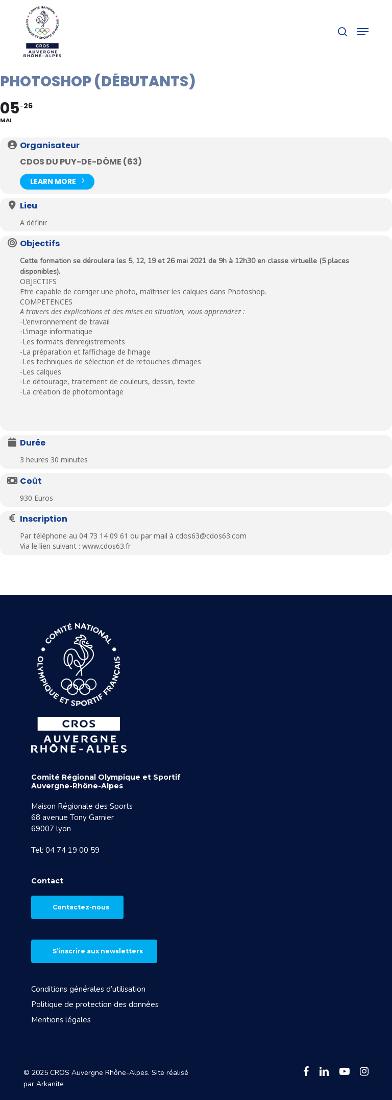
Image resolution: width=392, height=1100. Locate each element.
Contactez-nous (81, 907)
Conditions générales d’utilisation (88, 989)
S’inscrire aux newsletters (98, 951)
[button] (363, 32)
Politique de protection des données (95, 1004)
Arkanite (50, 1084)
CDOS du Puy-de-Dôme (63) (81, 162)
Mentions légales (61, 1020)
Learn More (57, 180)
